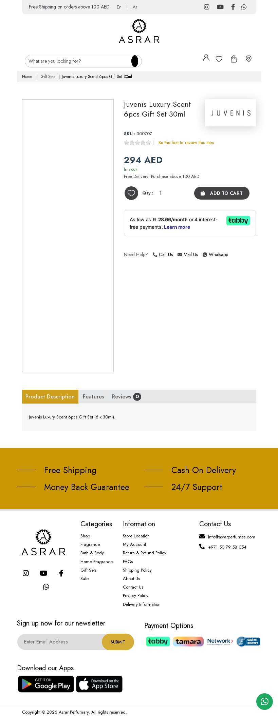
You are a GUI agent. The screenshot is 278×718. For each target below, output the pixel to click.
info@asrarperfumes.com (231, 536)
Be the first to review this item (186, 142)
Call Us (163, 254)
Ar (135, 7)
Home (27, 77)
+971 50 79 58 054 (227, 546)
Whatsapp (204, 254)
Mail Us (188, 254)
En (119, 7)
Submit (118, 641)
